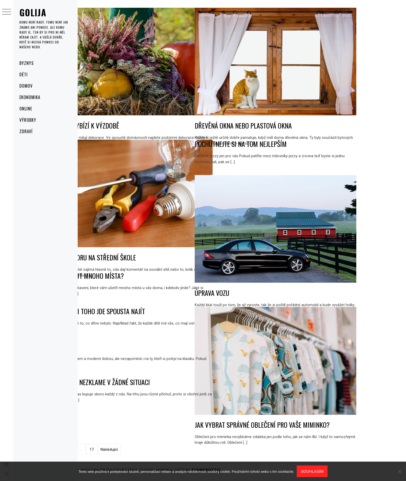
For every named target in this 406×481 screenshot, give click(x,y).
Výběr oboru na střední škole (144, 240)
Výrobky (27, 120)
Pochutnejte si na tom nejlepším (292, 144)
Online (25, 109)
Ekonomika (29, 97)
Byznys (26, 63)
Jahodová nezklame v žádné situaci (151, 382)
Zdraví (26, 131)
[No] (399, 471)
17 (143, 449)
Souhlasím (312, 471)
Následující (160, 449)
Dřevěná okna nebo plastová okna (294, 108)
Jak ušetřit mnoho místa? (138, 276)
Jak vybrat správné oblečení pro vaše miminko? (313, 408)
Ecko (108, 347)
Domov (26, 86)
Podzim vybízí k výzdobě (136, 108)
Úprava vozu (263, 276)
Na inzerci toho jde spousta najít (149, 311)
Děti (23, 74)
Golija (32, 12)
